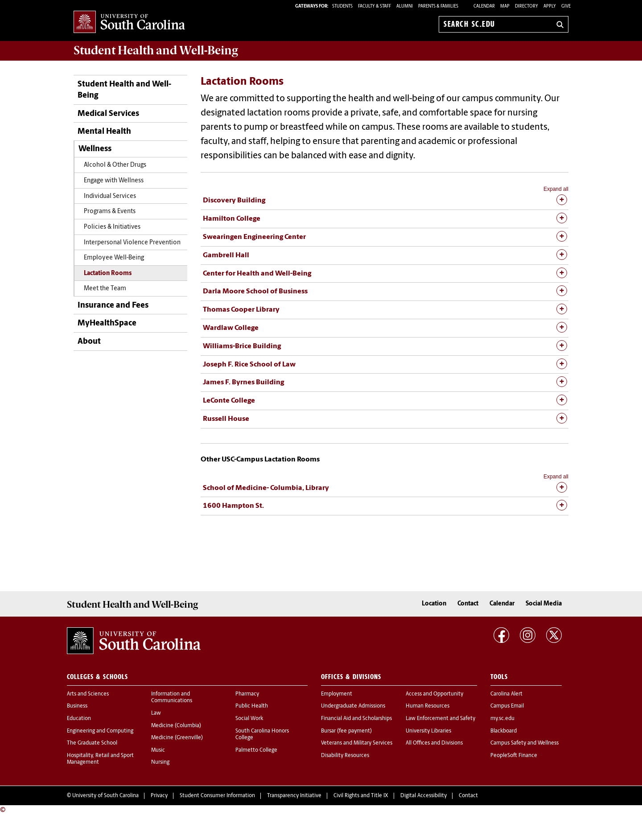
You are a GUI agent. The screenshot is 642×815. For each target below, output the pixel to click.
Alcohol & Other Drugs (115, 165)
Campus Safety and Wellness (524, 743)
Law (156, 713)
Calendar (484, 6)
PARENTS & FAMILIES (438, 6)
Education (79, 718)
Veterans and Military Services (356, 743)
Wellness (94, 149)
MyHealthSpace (107, 323)
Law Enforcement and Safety (440, 718)
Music (158, 750)
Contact (467, 604)
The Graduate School (92, 743)
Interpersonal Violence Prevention (132, 243)
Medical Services (108, 114)
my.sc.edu (502, 718)
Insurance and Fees (113, 305)
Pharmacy (247, 694)
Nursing (160, 762)
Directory (526, 6)
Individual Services (110, 196)
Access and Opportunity (434, 694)
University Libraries (428, 731)
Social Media (544, 604)
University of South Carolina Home (129, 22)
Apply (549, 6)
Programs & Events (110, 211)
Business (77, 706)
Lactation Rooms (108, 273)
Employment (336, 694)
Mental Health (104, 132)
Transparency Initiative (294, 796)
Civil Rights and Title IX (360, 796)
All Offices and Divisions (434, 743)
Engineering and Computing (100, 731)
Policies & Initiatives (112, 227)
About (89, 342)
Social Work (249, 718)
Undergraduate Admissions (353, 706)
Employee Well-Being (114, 258)
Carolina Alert (506, 694)
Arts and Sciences (88, 694)
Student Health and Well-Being (124, 90)
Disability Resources (345, 755)
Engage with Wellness (114, 181)
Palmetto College (256, 750)
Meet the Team (105, 289)
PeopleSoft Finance (513, 755)
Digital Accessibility (423, 796)
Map (505, 6)
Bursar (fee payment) (346, 731)
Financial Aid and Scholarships (356, 718)
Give (566, 6)
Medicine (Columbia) (176, 726)
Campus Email (507, 706)
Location (434, 604)
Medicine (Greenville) (177, 738)
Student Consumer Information (217, 796)
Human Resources (427, 706)
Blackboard (503, 731)
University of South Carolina (105, 796)
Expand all (555, 189)
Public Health (251, 706)
